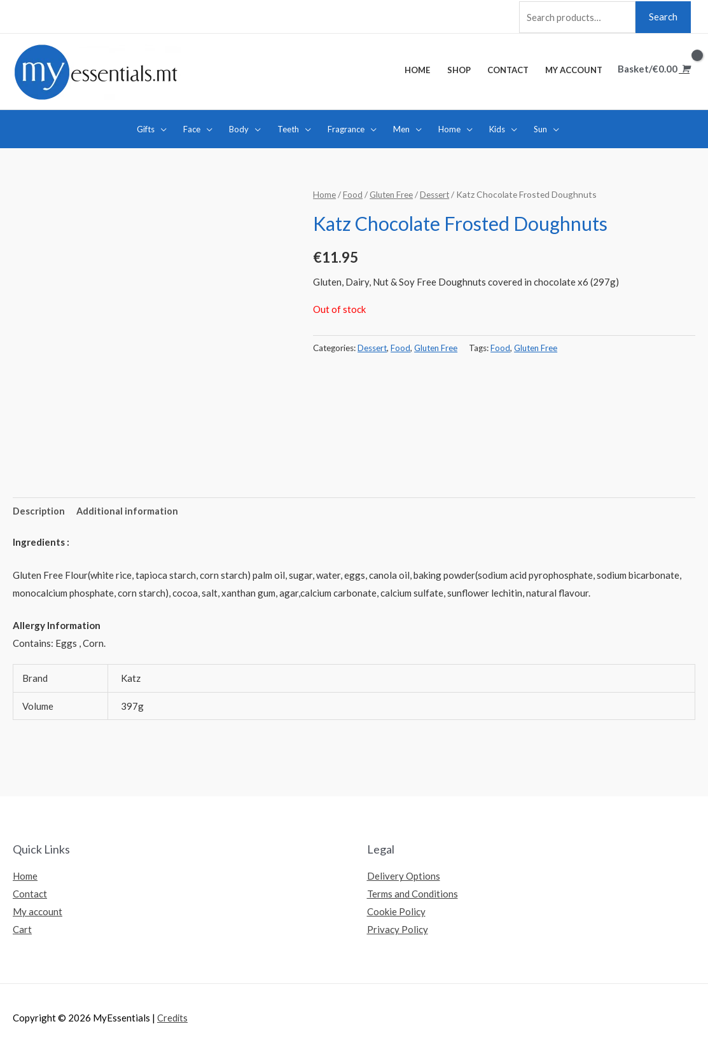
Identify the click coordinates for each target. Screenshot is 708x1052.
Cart (22, 929)
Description (39, 510)
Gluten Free (392, 193)
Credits (172, 1017)
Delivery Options (403, 876)
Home (324, 193)
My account (37, 911)
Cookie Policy (396, 911)
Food (353, 193)
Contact (30, 893)
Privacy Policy (397, 929)
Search (663, 15)
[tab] (39, 510)
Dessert (437, 193)
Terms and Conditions (412, 893)
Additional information (128, 510)
